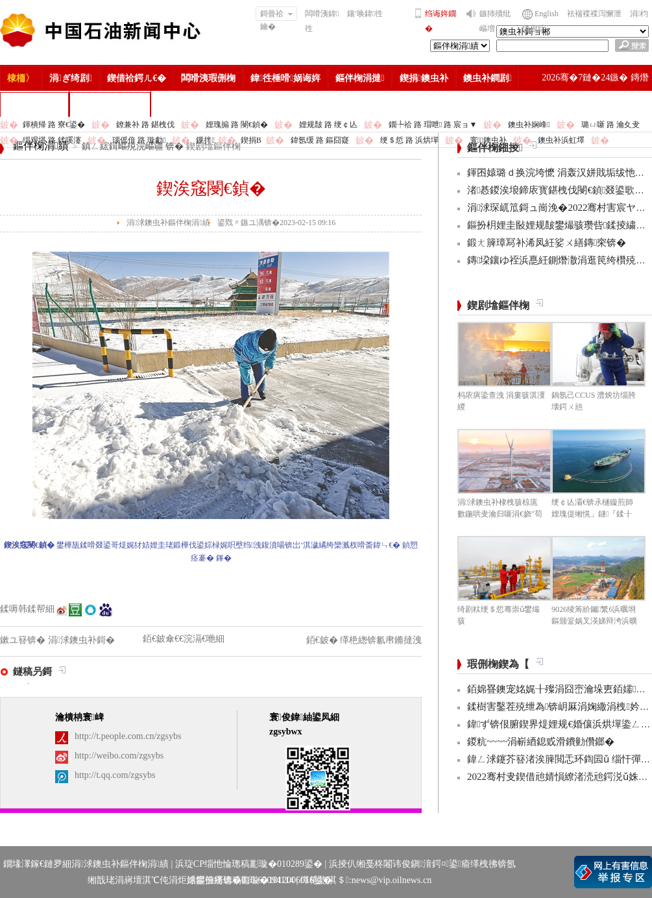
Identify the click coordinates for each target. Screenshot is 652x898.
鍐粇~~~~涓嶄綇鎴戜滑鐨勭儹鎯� (540, 741)
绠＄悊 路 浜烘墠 (409, 140)
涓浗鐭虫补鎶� (110, 104)
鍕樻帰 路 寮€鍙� (54, 124)
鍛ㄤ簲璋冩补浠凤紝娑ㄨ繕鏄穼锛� (546, 242)
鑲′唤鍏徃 (365, 13)
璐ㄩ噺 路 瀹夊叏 (610, 124)
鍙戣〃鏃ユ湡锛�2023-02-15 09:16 (276, 222)
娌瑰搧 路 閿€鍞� (237, 124)
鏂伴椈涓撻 (359, 78)
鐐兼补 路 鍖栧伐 (145, 124)
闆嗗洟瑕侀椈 (208, 78)
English (547, 13)
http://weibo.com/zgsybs (119, 755)
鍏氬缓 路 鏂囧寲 (320, 140)
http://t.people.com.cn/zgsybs (128, 736)
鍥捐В (251, 140)
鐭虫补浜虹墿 (561, 140)
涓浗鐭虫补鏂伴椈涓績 (168, 222)
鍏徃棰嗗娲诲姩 (285, 78)
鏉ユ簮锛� (24, 640)
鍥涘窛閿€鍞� (211, 188)
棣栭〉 (20, 78)
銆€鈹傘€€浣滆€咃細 (183, 639)
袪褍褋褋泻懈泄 (594, 13)
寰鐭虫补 (488, 140)
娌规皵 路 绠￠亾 (328, 124)
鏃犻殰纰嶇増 (495, 21)
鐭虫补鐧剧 (487, 78)
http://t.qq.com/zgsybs (115, 775)
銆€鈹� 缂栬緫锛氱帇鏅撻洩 (364, 640)
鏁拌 (205, 140)
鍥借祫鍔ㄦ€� (136, 78)
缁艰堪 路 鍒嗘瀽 (52, 140)
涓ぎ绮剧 (70, 78)
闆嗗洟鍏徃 (322, 21)
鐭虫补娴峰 (528, 124)
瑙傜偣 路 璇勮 (138, 140)
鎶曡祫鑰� (276, 15)
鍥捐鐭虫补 (424, 78)
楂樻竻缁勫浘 (34, 104)
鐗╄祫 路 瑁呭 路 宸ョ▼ (433, 124)
